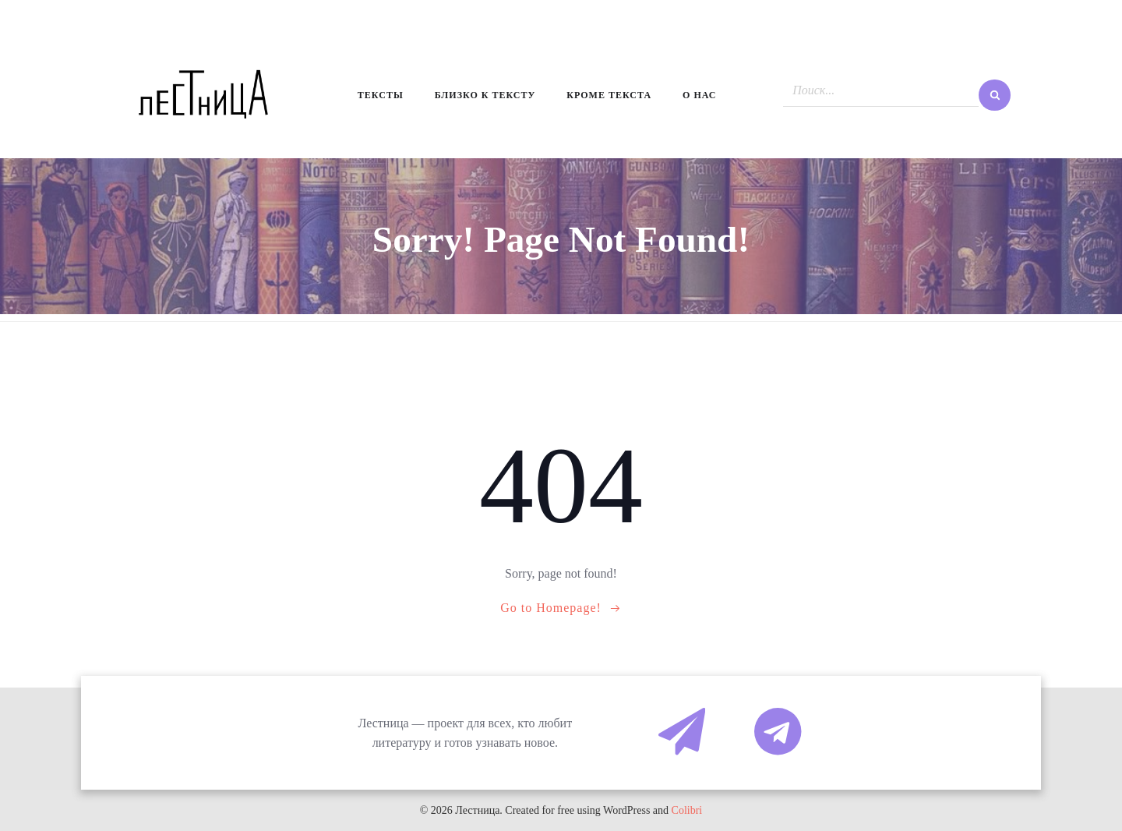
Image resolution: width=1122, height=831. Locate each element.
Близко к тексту (485, 95)
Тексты (381, 95)
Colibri (687, 810)
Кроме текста (608, 95)
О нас (699, 95)
